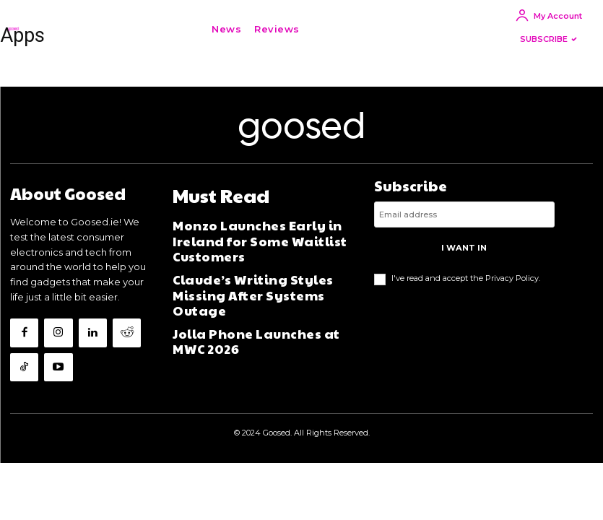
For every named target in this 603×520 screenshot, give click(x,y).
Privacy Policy (512, 293)
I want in (464, 265)
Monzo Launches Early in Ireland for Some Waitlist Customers (260, 245)
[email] (464, 234)
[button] (327, 29)
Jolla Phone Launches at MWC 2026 (251, 309)
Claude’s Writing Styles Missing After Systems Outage (258, 277)
